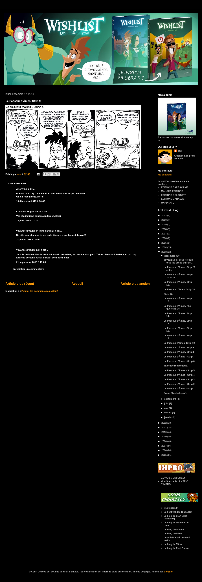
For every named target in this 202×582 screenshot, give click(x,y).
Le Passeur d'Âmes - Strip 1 (179, 388)
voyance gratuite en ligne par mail (35, 230)
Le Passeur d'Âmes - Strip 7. (179, 356)
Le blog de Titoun (173, 544)
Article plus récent (19, 283)
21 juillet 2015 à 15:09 (28, 239)
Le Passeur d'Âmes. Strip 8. (179, 352)
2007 (164, 445)
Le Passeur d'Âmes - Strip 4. (179, 375)
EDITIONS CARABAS (173, 198)
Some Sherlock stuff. (175, 393)
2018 (164, 229)
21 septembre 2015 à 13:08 (31, 262)
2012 (164, 422)
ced (180, 151)
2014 (164, 247)
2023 (164, 215)
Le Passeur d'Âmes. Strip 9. (179, 347)
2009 (164, 436)
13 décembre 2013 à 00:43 (30, 201)
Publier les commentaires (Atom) (39, 291)
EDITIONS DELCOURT (173, 195)
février (168, 412)
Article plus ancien (135, 283)
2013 (164, 252)
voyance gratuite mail (28, 250)
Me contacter (165, 174)
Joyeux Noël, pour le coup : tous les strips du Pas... (179, 261)
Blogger (168, 571)
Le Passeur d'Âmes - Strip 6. (179, 361)
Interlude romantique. (176, 365)
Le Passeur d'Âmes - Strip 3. (179, 379)
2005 (164, 455)
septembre (170, 398)
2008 (164, 441)
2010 (164, 432)
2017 (164, 233)
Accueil (77, 283)
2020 (164, 220)
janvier (168, 417)
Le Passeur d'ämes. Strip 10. (179, 343)
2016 (164, 238)
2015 (164, 242)
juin (166, 403)
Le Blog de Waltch (174, 529)
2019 (164, 224)
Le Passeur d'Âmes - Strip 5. (179, 370)
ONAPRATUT (168, 202)
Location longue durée (28, 211)
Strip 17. (168, 294)
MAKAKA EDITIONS (172, 191)
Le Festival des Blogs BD (178, 512)
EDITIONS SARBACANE (174, 187)
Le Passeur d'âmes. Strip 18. (179, 289)
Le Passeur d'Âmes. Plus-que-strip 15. (178, 307)
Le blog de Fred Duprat (176, 548)
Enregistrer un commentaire (28, 269)
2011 (164, 427)
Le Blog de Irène (173, 533)
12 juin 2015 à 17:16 (27, 220)
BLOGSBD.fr (171, 508)
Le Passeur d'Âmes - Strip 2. (179, 384)
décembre (170, 255)
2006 (164, 450)
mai (166, 408)
